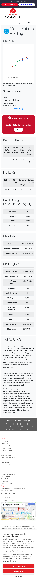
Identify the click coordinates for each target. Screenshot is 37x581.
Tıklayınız (18, 130)
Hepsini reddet (18, 571)
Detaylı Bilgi (18, 109)
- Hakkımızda (4, 443)
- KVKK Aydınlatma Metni (8, 457)
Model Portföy (5, 481)
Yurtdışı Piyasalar (5, 476)
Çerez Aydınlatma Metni (10, 561)
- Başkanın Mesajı (6, 448)
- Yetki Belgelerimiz (6, 450)
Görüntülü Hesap (26, 5)
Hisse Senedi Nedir (6, 465)
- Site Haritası (4, 441)
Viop (2, 467)
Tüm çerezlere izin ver (18, 566)
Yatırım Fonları (5, 479)
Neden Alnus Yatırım (30, 21)
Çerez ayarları (18, 576)
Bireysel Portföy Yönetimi (8, 474)
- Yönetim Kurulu (5, 446)
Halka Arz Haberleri (6, 483)
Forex (3, 469)
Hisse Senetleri (5, 462)
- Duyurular (4, 453)
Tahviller (3, 472)
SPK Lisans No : (18, 1)
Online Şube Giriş (9, 5)
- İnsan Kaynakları (6, 455)
